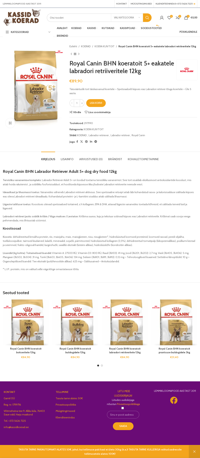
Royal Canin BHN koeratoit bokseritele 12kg (26, 350)
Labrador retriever (99, 135)
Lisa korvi (96, 102)
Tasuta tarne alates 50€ (69, 398)
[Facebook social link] (77, 141)
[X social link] (81, 141)
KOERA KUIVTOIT (105, 46)
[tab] (48, 157)
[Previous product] (71, 54)
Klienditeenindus (65, 417)
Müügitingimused (65, 411)
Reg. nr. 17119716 (12, 404)
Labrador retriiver (120, 135)
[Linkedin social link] (91, 141)
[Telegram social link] (95, 141)
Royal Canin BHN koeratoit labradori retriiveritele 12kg (125, 350)
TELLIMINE (62, 392)
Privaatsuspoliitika (66, 404)
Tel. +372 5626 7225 (15, 420)
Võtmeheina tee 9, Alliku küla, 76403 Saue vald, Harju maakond (24, 412)
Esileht (73, 46)
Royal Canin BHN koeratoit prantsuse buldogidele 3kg (174, 350)
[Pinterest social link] (86, 141)
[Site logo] (22, 17)
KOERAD (86, 46)
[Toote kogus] (77, 103)
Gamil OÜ (9, 398)
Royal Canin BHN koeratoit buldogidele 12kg (75, 350)
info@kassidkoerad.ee (16, 427)
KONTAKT (9, 392)
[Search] (99, 17)
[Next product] (79, 54)
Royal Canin (138, 135)
